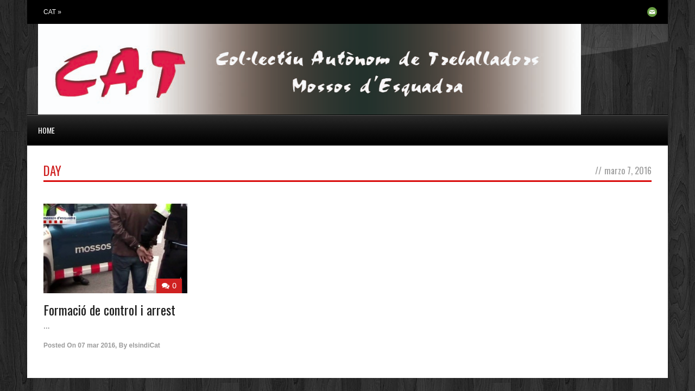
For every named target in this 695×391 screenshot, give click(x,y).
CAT (52, 12)
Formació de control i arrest (109, 309)
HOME (46, 130)
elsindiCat (144, 345)
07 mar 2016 (96, 345)
